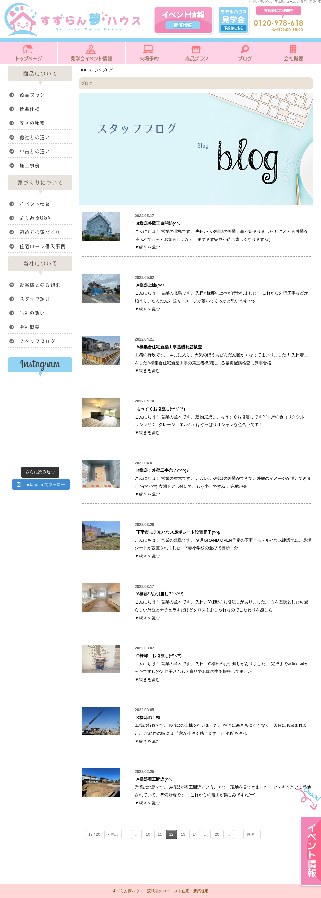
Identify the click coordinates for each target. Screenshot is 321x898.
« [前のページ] (127, 834)
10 (148, 834)
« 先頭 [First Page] (113, 834)
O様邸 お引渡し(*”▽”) (159, 655)
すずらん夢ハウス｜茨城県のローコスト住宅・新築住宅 (160, 891)
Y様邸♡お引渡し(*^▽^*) (160, 593)
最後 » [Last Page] (252, 834)
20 (217, 834)
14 (195, 834)
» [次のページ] (238, 834)
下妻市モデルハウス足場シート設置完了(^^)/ (178, 532)
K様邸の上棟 (148, 717)
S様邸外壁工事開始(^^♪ (158, 223)
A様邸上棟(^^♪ (150, 285)
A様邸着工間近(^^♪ (154, 779)
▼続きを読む (147, 247)
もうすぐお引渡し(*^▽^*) (160, 408)
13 (183, 834)
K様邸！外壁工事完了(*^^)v (162, 470)
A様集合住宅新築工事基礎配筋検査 (169, 346)
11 (160, 834)
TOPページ (89, 70)
